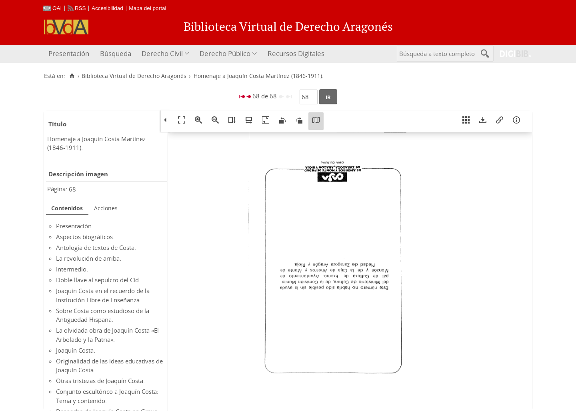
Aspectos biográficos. (85, 237)
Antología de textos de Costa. (96, 247)
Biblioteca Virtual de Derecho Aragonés (134, 76)
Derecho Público (225, 53)
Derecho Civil (162, 53)
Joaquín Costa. (75, 350)
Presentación (68, 53)
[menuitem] (69, 54)
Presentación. (74, 226)
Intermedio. (72, 269)
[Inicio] (71, 76)
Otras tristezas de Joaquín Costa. (100, 381)
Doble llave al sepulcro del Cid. (98, 280)
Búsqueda (115, 53)
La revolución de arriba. (88, 258)
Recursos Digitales (296, 53)
